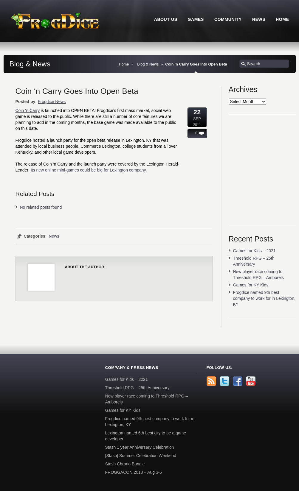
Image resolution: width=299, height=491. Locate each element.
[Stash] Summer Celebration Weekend (140, 455)
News (54, 236)
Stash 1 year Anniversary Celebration (139, 447)
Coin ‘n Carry (28, 110)
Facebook (237, 381)
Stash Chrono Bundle (125, 464)
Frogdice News (52, 101)
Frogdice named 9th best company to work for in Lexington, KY (264, 298)
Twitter (224, 381)
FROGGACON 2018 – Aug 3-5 (133, 472)
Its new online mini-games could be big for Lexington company (88, 170)
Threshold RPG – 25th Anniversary (137, 387)
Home (124, 64)
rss (211, 381)
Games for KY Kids (251, 285)
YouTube (250, 381)
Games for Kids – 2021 (254, 250)
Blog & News (148, 64)
